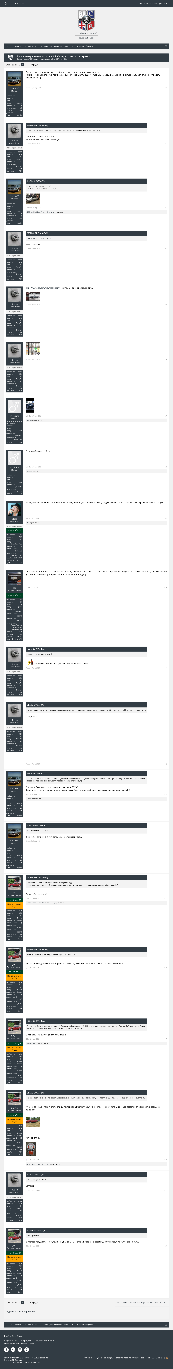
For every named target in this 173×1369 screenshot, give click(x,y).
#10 (165, 587)
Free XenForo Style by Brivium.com (26, 1362)
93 (21, 604)
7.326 (21, 534)
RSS (167, 1358)
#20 (165, 1246)
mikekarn (14, 416)
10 (21, 423)
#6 (166, 359)
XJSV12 (14, 893)
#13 (165, 794)
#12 (165, 764)
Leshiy (33, 212)
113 (21, 157)
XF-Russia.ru (17, 1360)
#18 (165, 1160)
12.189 (20, 152)
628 (21, 600)
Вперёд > (34, 64)
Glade (28, 471)
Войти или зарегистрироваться (153, 3)
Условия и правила (123, 1358)
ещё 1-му (51, 903)
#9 (166, 518)
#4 (166, 249)
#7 (166, 416)
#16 (165, 968)
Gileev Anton (40, 212)
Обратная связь (138, 1358)
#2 (166, 143)
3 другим (50, 212)
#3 (166, 207)
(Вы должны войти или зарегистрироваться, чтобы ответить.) (142, 1302)
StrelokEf (55, 59)
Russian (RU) (109, 1358)
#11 (165, 668)
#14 (165, 841)
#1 (166, 88)
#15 (165, 898)
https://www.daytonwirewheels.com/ (43, 287)
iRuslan (14, 140)
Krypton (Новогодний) (93, 1358)
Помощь (150, 1358)
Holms (14, 588)
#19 (165, 1190)
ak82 (28, 212)
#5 (166, 304)
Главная (159, 1358)
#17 (165, 1039)
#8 (166, 467)
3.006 (21, 911)
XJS (31, 59)
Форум (18, 3)
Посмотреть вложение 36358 (39, 238)
